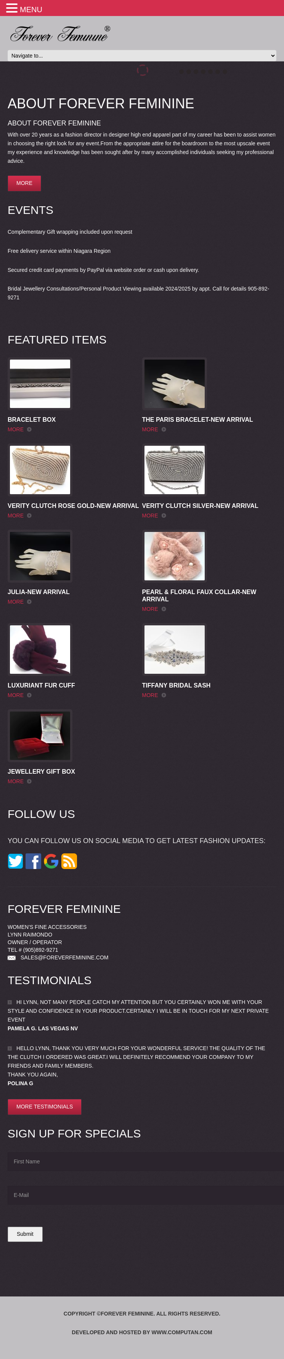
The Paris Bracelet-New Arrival (197, 419)
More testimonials (44, 1107)
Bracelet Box (32, 419)
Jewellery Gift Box (41, 771)
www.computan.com (182, 1332)
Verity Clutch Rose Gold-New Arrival (73, 506)
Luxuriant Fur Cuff (41, 685)
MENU (31, 9)
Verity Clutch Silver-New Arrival (200, 506)
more (24, 183)
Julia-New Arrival (39, 592)
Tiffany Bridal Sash (176, 685)
